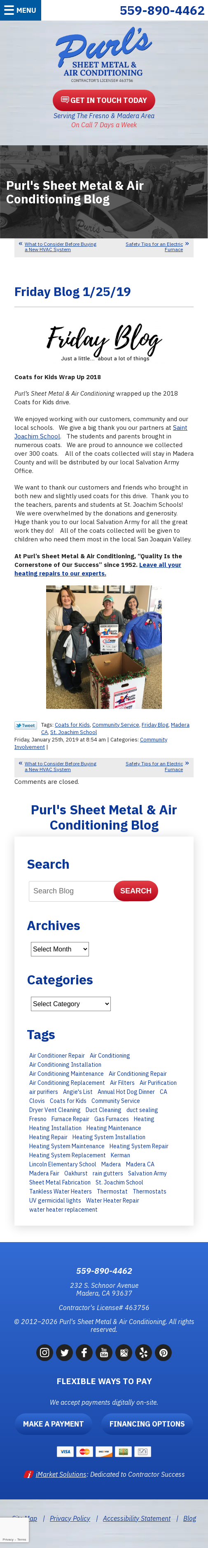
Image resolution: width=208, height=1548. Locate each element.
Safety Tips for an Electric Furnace (154, 246)
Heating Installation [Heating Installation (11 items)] (55, 1128)
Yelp (143, 1352)
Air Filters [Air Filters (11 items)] (122, 1082)
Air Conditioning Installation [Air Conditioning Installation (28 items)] (65, 1064)
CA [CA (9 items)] (163, 1092)
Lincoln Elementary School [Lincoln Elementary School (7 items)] (62, 1164)
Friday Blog (155, 724)
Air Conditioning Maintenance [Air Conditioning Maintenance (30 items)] (66, 1073)
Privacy (7, 1539)
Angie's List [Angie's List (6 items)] (78, 1092)
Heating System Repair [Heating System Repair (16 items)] (139, 1146)
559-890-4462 (162, 10)
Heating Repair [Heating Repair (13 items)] (48, 1137)
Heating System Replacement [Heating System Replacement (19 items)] (67, 1155)
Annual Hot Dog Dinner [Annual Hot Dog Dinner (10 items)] (126, 1092)
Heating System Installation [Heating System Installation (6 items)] (108, 1137)
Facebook (84, 1352)
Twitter (64, 1352)
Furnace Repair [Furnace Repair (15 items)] (70, 1119)
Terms (21, 1539)
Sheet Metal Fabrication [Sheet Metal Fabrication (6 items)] (60, 1182)
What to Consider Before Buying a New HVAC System (60, 246)
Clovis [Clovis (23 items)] (37, 1101)
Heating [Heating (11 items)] (144, 1119)
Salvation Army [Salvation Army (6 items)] (147, 1173)
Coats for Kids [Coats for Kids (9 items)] (68, 1101)
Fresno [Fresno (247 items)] (38, 1119)
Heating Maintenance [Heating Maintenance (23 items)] (113, 1128)
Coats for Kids (72, 724)
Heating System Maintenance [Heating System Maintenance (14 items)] (67, 1146)
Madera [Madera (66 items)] (111, 1164)
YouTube (104, 1352)
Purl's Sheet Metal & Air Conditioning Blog (104, 817)
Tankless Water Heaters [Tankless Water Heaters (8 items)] (60, 1191)
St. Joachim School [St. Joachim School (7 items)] (119, 1182)
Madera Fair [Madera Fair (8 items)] (44, 1173)
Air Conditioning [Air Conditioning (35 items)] (110, 1055)
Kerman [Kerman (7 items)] (120, 1155)
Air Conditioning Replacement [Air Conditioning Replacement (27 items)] (67, 1082)
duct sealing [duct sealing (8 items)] (142, 1110)
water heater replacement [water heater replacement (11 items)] (63, 1209)
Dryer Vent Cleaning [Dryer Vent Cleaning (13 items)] (55, 1110)
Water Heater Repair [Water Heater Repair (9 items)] (112, 1200)
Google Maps (123, 1352)
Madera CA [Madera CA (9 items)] (140, 1164)
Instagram (44, 1352)
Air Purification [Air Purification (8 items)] (158, 1082)
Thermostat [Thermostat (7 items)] (112, 1191)
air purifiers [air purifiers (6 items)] (43, 1092)
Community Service (115, 724)
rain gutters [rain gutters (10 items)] (108, 1173)
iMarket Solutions (61, 1474)
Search (136, 891)
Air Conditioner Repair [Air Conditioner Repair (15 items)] (57, 1055)
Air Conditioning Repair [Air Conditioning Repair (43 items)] (138, 1073)
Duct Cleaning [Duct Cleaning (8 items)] (104, 1110)
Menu (26, 10)
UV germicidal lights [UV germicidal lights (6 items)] (55, 1200)
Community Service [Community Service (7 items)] (115, 1101)
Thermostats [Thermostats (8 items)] (149, 1191)
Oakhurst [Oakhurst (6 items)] (76, 1173)
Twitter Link (25, 725)
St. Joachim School (73, 732)
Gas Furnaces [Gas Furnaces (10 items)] (111, 1119)
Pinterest (163, 1352)
